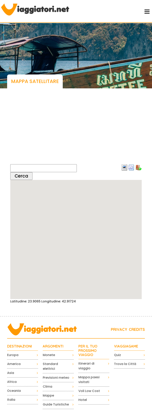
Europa (12, 355)
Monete (49, 355)
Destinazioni (19, 346)
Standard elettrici (50, 366)
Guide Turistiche (56, 404)
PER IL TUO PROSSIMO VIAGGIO (87, 350)
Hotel (82, 400)
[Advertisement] (76, 130)
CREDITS (137, 329)
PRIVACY (119, 329)
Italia (11, 399)
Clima (47, 386)
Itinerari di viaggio (86, 366)
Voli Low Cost (89, 391)
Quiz (117, 355)
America (14, 364)
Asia (10, 373)
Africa (12, 381)
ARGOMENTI (53, 346)
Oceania (14, 390)
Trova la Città (125, 364)
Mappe (48, 395)
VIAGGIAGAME (126, 346)
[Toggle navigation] (146, 11)
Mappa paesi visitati (89, 379)
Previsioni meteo (56, 377)
